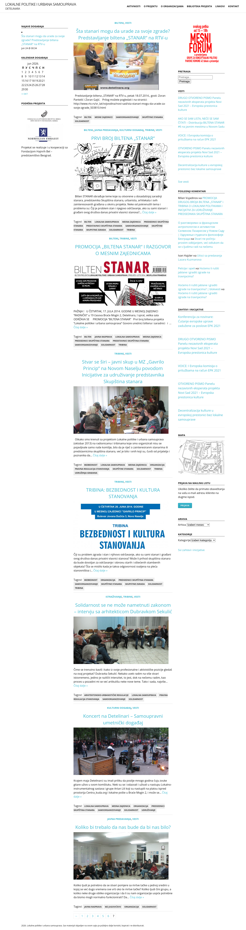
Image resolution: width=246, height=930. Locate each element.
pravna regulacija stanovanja (92, 468)
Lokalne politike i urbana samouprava (40, 6)
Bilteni (119, 22)
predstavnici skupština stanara (104, 225)
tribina (131, 229)
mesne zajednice (103, 117)
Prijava (184, 505)
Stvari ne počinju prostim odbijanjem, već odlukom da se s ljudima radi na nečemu (200, 243)
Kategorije (184, 540)
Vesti (128, 22)
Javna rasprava (103, 336)
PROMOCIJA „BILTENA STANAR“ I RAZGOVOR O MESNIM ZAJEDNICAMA (123, 249)
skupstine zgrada (96, 229)
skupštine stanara (152, 117)
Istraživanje (114, 596)
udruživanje (148, 810)
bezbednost (90, 465)
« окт (25, 93)
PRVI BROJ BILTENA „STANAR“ (123, 138)
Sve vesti (183, 182)
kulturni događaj (132, 130)
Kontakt (233, 6)
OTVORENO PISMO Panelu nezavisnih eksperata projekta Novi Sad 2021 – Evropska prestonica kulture (201, 152)
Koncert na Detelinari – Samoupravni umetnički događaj (123, 719)
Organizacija (157, 465)
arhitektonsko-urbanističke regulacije (106, 695)
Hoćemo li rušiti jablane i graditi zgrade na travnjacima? (198, 272)
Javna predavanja (106, 130)
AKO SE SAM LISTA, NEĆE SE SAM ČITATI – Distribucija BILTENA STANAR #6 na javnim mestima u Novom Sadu (201, 122)
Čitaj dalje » (149, 212)
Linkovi (220, 6)
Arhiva (182, 525)
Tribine (149, 130)
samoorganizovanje (127, 117)
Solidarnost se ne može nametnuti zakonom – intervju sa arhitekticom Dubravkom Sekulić (123, 608)
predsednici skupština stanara (92, 340)
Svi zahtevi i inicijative (191, 550)
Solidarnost (82, 121)
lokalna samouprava (107, 221)
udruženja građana (86, 472)
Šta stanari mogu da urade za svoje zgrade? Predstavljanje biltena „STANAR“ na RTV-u (43, 40)
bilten (87, 117)
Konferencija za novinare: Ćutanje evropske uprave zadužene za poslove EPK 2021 (199, 321)
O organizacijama (172, 6)
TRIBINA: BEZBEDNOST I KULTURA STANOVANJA (123, 493)
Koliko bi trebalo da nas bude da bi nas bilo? (123, 827)
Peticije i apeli (186, 268)
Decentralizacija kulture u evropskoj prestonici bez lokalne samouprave (200, 414)
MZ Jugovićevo (113, 906)
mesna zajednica (131, 221)
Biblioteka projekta (199, 6)
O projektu (151, 6)
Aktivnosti (133, 6)
